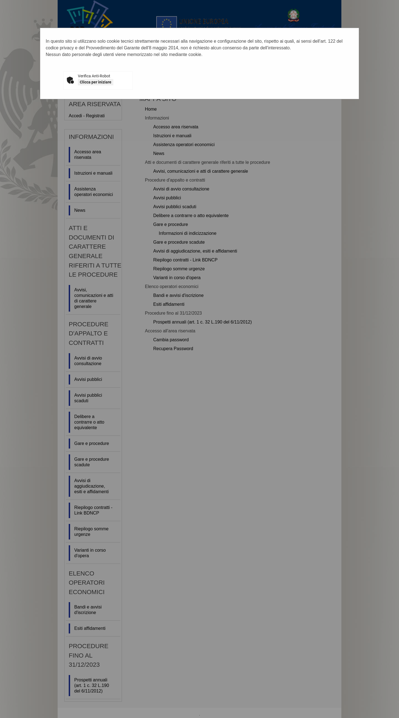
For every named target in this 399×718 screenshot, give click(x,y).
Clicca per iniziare (95, 82)
